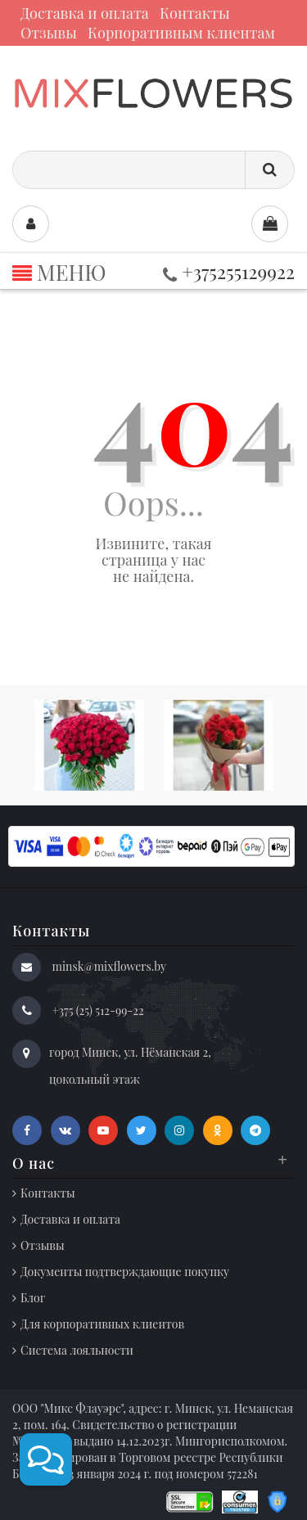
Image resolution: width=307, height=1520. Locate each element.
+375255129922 (229, 271)
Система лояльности (76, 1350)
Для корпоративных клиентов (102, 1324)
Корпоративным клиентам (181, 33)
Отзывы (48, 33)
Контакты (195, 13)
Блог (32, 1298)
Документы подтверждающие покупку (124, 1271)
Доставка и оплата (84, 13)
